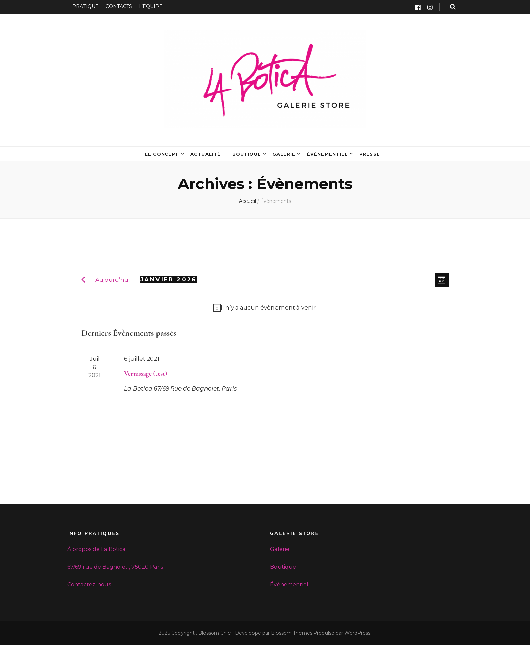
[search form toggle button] (453, 7)
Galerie (279, 549)
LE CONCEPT (162, 154)
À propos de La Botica (96, 549)
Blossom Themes (291, 633)
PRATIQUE (85, 6)
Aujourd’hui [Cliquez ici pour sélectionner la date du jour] (112, 279)
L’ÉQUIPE (151, 6)
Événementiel (289, 584)
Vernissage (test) (145, 374)
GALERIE (283, 154)
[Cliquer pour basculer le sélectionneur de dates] (168, 279)
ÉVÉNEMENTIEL (327, 154)
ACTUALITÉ (205, 154)
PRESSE (369, 154)
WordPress (357, 633)
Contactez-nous (89, 584)
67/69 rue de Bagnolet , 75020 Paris (115, 567)
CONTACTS (118, 6)
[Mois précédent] (83, 279)
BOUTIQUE (246, 154)
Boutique (283, 567)
